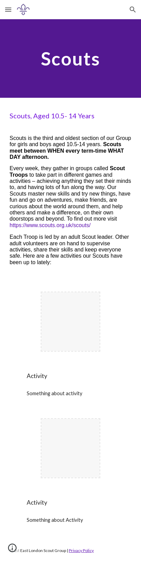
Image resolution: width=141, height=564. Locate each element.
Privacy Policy (81, 550)
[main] (70, 58)
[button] (8, 9)
